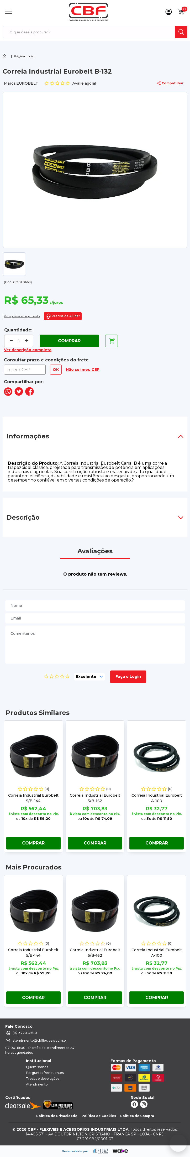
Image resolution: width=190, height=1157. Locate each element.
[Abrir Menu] (8, 12)
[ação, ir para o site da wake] (120, 1151)
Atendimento (37, 1084)
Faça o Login (128, 676)
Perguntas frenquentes (45, 1073)
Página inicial (24, 56)
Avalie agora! (70, 83)
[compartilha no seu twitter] (18, 394)
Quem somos (37, 1067)
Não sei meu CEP (82, 369)
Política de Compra (137, 1116)
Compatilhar (170, 83)
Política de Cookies (99, 1116)
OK (56, 369)
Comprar (69, 340)
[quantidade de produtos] (18, 341)
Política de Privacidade (56, 1116)
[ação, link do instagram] (143, 1104)
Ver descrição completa (27, 349)
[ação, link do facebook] (134, 1104)
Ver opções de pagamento (22, 316)
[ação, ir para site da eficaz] (100, 1151)
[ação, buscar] (181, 32)
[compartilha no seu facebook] (29, 394)
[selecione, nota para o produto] (89, 676)
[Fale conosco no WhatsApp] (178, 1143)
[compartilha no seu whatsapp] (8, 394)
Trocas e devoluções (42, 1079)
